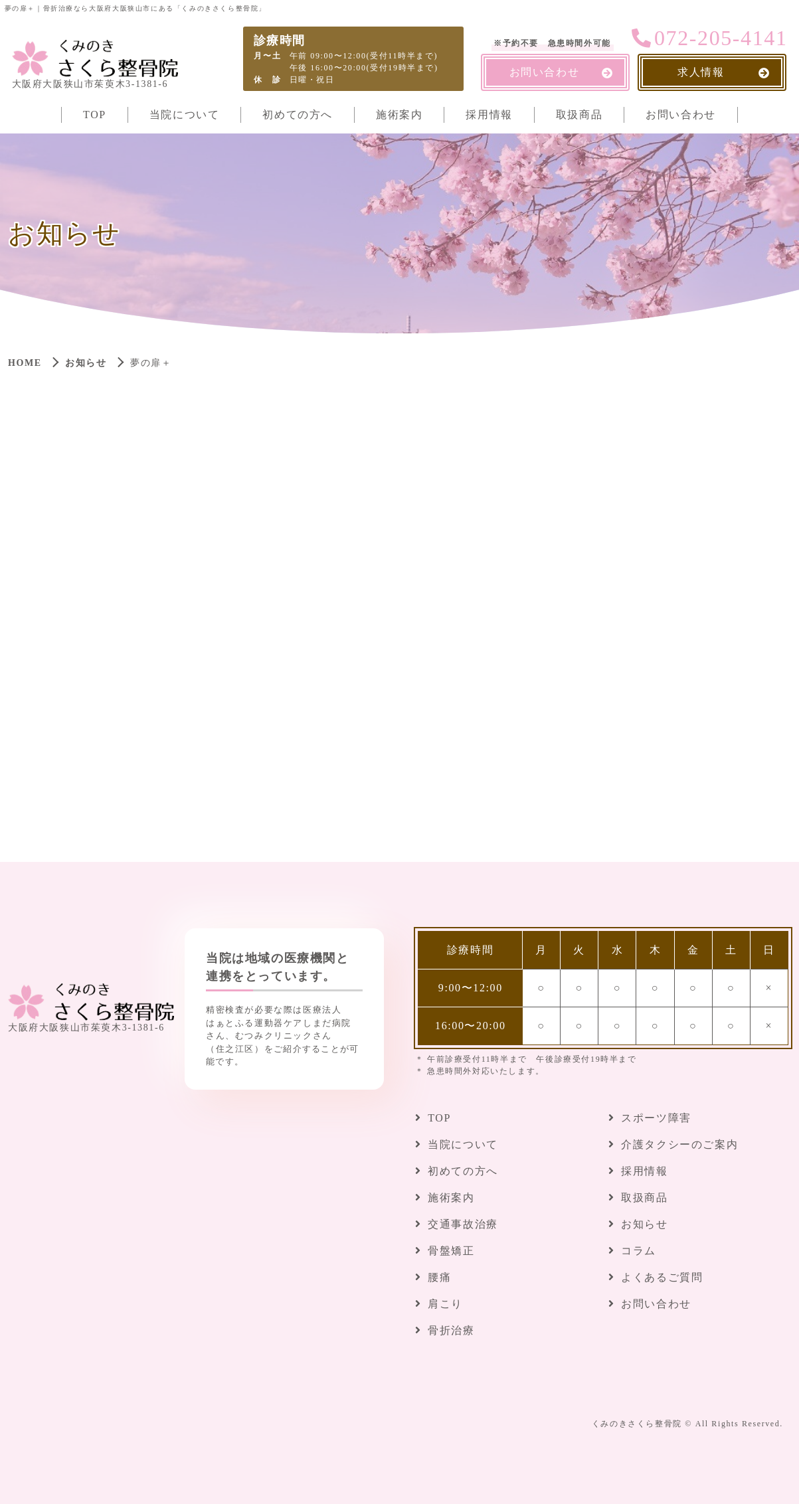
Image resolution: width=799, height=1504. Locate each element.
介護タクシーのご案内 (679, 1144)
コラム (638, 1250)
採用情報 (489, 114)
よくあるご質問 (662, 1277)
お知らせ (85, 363)
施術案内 (399, 114)
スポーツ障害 (656, 1118)
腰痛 (439, 1277)
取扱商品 (579, 114)
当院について (184, 114)
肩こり (445, 1303)
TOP (94, 114)
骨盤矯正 (451, 1250)
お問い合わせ (681, 114)
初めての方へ (297, 114)
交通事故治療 (463, 1224)
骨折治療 (451, 1330)
